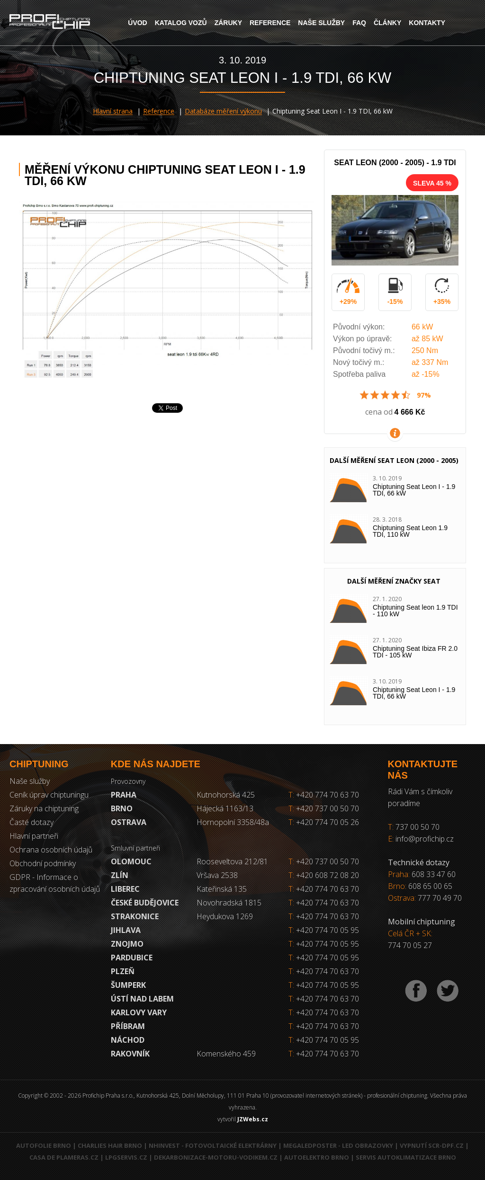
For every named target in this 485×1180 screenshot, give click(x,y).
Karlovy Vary (139, 1012)
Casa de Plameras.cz (64, 1157)
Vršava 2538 (217, 875)
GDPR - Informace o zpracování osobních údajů (54, 883)
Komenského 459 (226, 1053)
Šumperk (128, 985)
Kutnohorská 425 (226, 795)
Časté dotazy (31, 822)
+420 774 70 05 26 (323, 822)
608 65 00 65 (430, 886)
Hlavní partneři (33, 836)
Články (387, 23)
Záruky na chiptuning (44, 808)
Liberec (125, 889)
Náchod (127, 1040)
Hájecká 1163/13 (225, 808)
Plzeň (123, 971)
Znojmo (127, 944)
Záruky (228, 23)
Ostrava (128, 822)
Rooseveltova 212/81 (232, 861)
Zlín (119, 875)
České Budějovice (145, 902)
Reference (270, 23)
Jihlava (126, 930)
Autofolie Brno (43, 1145)
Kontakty (427, 23)
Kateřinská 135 (222, 889)
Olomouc (131, 861)
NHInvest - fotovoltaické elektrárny (213, 1145)
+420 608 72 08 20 (327, 875)
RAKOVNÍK (130, 1053)
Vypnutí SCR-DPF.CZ (432, 1145)
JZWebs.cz (252, 1119)
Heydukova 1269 (225, 916)
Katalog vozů (181, 23)
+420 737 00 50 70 (323, 808)
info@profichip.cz (424, 839)
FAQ (359, 23)
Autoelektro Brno (316, 1157)
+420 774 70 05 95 (327, 930)
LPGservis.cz (126, 1157)
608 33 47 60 (434, 874)
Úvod (137, 23)
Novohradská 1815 (229, 902)
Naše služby (321, 23)
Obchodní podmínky (42, 863)
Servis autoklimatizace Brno (406, 1157)
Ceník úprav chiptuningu (49, 795)
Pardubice (132, 957)
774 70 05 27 (410, 945)
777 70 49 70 (440, 898)
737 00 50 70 (417, 827)
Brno (122, 808)
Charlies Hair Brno (110, 1145)
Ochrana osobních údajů (50, 849)
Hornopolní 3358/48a (233, 822)
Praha (123, 795)
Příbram (128, 1026)
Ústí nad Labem (142, 999)
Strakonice (135, 916)
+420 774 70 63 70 (323, 795)
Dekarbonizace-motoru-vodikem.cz (216, 1157)
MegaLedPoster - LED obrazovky (338, 1145)
